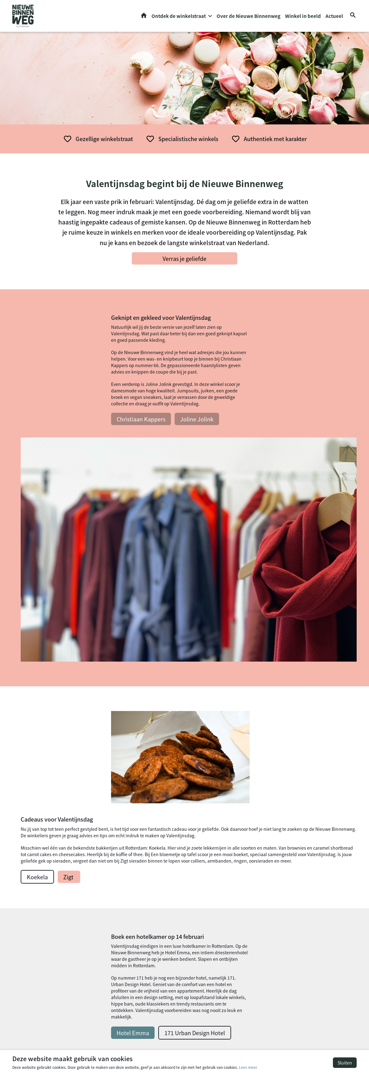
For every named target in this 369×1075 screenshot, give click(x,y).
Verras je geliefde (184, 261)
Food (113, 905)
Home (144, 17)
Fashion (116, 884)
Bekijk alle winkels (184, 808)
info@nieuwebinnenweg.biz (309, 913)
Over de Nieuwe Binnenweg (248, 17)
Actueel (334, 17)
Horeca (115, 891)
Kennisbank (209, 891)
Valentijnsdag (211, 905)
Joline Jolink (127, 430)
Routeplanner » (295, 892)
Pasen (203, 912)
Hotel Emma (64, 755)
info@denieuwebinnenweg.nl (310, 885)
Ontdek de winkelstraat (178, 17)
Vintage (204, 990)
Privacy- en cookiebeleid (332, 1043)
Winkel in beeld (303, 17)
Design (115, 898)
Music (113, 912)
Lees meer (248, 1067)
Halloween (207, 898)
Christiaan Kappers (72, 430)
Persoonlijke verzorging (131, 877)
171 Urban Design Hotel (125, 755)
